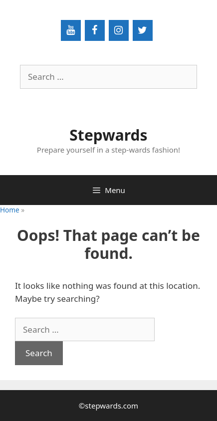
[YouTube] (71, 30)
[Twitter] (143, 30)
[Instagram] (119, 30)
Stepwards (108, 135)
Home (9, 209)
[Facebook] (95, 30)
